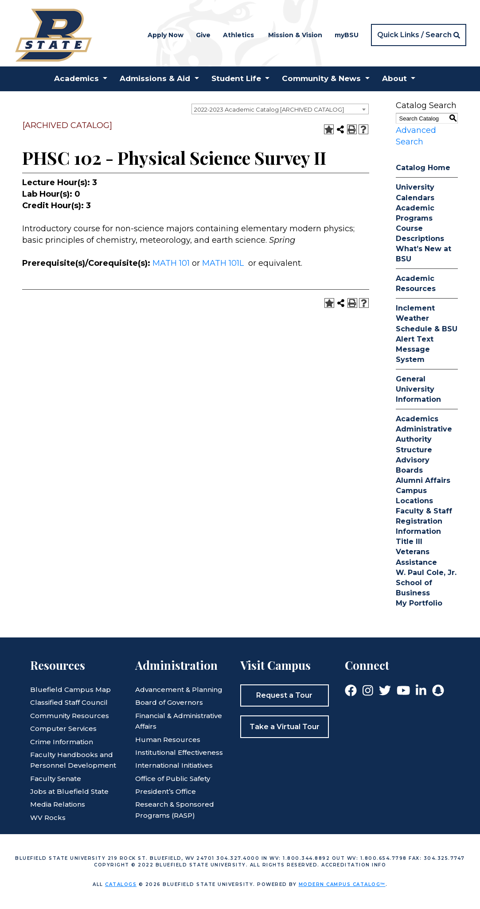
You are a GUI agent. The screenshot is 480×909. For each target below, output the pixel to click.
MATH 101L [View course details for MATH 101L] (223, 263)
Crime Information (61, 742)
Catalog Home (423, 167)
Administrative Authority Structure (424, 439)
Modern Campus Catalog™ (342, 884)
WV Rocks (48, 817)
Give (203, 35)
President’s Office (165, 791)
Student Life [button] (236, 78)
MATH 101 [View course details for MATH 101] (171, 263)
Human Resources (167, 739)
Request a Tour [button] (284, 695)
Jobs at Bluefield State (69, 791)
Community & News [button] (321, 78)
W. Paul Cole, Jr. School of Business (426, 582)
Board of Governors (169, 702)
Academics (417, 419)
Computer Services (63, 728)
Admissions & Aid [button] (155, 78)
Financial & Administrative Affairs (178, 720)
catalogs (121, 884)
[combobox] (280, 109)
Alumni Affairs (423, 480)
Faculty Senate (55, 778)
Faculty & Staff (424, 511)
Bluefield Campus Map (70, 689)
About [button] (394, 78)
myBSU (347, 35)
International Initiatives (174, 765)
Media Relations (57, 804)
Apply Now (165, 35)
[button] (418, 35)
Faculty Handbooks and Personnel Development (73, 759)
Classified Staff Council (69, 702)
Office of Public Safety (172, 778)
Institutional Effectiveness (179, 752)
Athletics (238, 35)
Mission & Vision (295, 35)
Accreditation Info (353, 865)
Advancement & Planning (178, 689)
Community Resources (69, 715)
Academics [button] (76, 78)
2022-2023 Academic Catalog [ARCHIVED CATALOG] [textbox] (269, 109)
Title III (409, 541)
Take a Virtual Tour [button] (285, 727)
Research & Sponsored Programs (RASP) (174, 809)
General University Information (418, 389)
